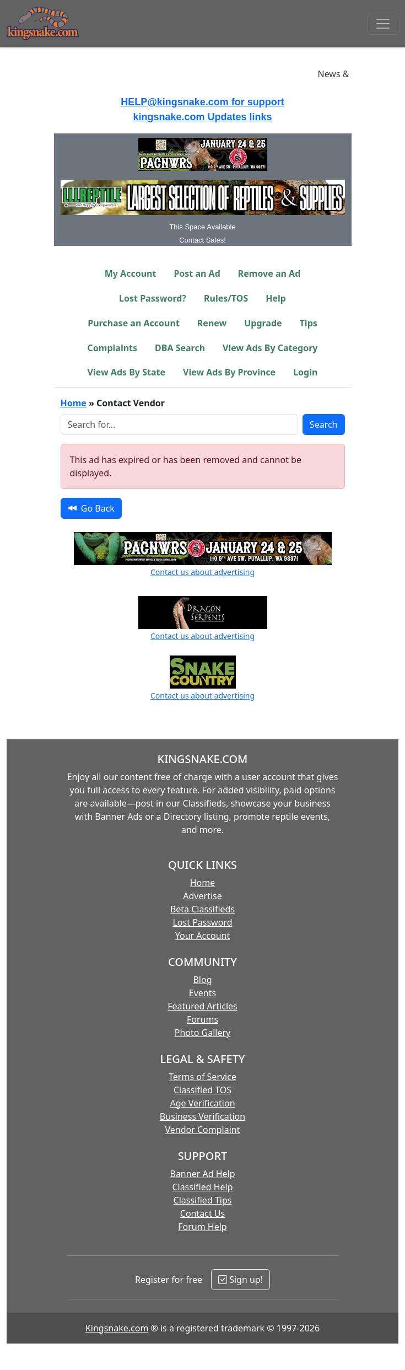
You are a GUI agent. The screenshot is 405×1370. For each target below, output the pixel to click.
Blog (202, 980)
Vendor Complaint (202, 1130)
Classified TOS (202, 1090)
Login (305, 372)
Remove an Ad (269, 273)
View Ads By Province (229, 372)
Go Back (91, 508)
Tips (308, 323)
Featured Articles (202, 1006)
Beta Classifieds (202, 909)
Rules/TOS (226, 298)
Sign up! (240, 1280)
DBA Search (180, 348)
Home (74, 403)
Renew (211, 323)
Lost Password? (152, 298)
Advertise (202, 896)
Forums (202, 1019)
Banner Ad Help (202, 1174)
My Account (130, 273)
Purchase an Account (134, 323)
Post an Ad (197, 273)
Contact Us (202, 1213)
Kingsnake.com (116, 1328)
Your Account (202, 936)
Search (324, 424)
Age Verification (202, 1103)
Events (202, 993)
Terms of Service (202, 1077)
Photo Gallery (203, 1033)
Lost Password (202, 922)
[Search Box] (179, 424)
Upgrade (263, 323)
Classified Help (202, 1187)
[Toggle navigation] (383, 24)
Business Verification (202, 1116)
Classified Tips (203, 1200)
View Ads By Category (270, 348)
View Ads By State (126, 372)
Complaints (113, 348)
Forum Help (202, 1227)
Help (276, 298)
